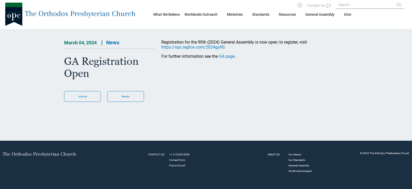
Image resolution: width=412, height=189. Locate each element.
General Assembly (319, 14)
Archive (82, 96)
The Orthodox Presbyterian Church (80, 13)
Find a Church (177, 165)
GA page (227, 56)
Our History (295, 154)
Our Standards (297, 160)
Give (347, 14)
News (112, 42)
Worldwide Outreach (300, 171)
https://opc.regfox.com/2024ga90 (193, 47)
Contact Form (177, 160)
